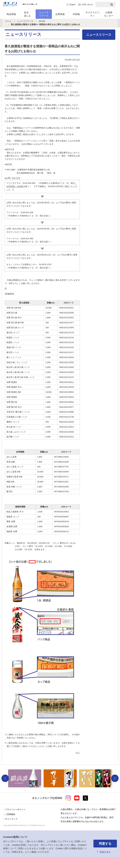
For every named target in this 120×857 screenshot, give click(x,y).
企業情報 (60, 14)
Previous (5, 778)
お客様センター (108, 14)
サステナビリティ (92, 14)
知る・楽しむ (27, 14)
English (72, 4)
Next (115, 778)
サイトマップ (11, 819)
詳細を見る (105, 852)
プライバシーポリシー (15, 809)
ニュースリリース (43, 14)
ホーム (8, 21)
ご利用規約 (10, 814)
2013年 (42, 21)
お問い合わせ (87, 4)
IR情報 (76, 14)
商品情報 (11, 14)
